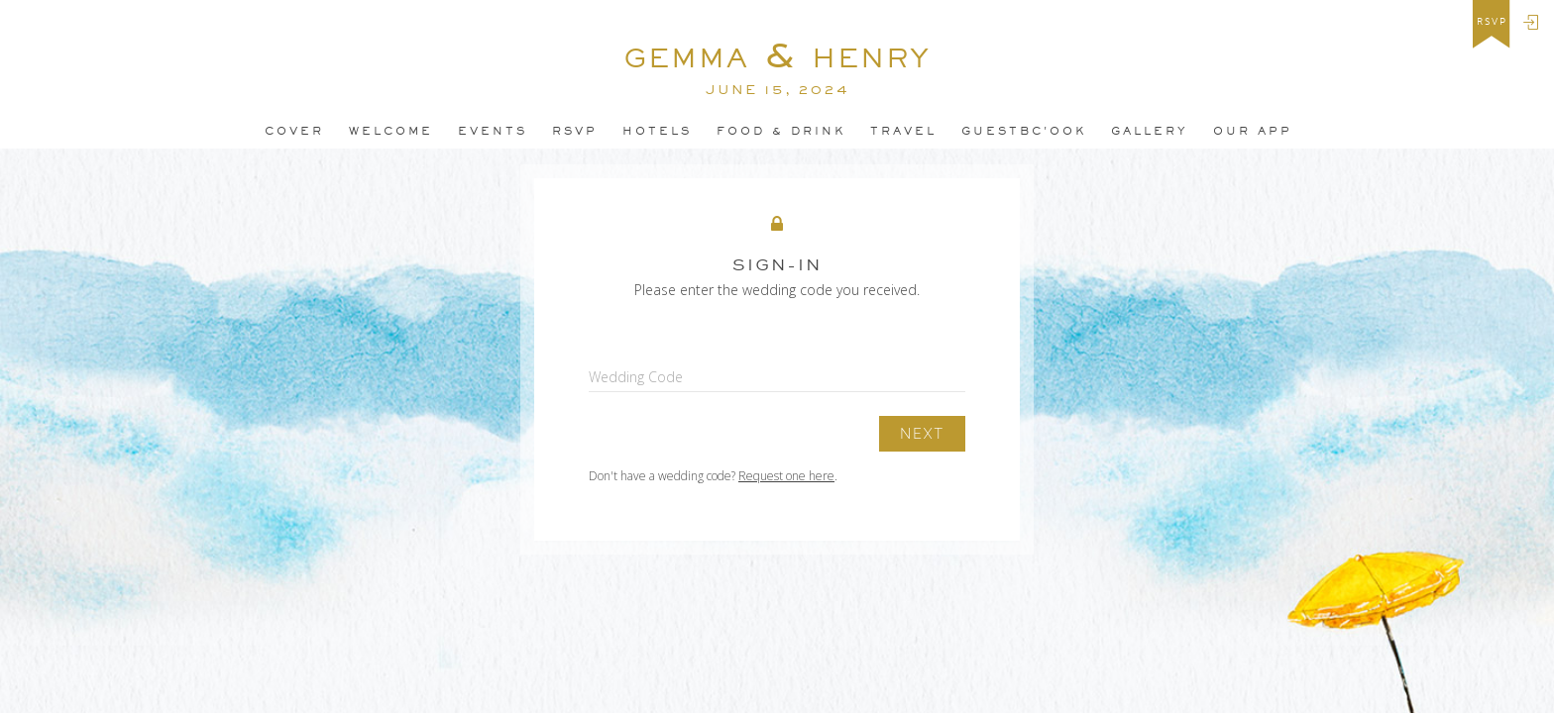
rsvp (1492, 22)
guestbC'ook (1023, 131)
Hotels (657, 131)
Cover (294, 131)
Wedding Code (636, 376)
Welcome (391, 131)
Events (492, 131)
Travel (903, 131)
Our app (1252, 131)
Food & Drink (781, 131)
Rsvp (575, 131)
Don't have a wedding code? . (713, 475)
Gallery (1149, 131)
